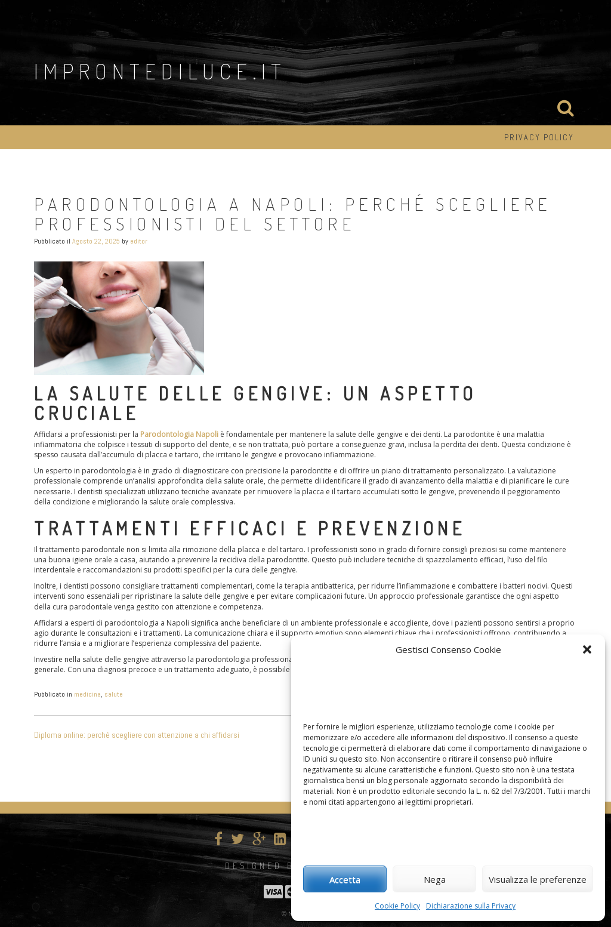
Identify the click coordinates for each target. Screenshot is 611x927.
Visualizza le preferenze (538, 879)
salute (113, 694)
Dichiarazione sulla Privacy (471, 906)
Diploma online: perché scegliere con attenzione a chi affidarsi (136, 734)
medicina (87, 694)
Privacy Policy (539, 137)
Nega (435, 879)
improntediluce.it (160, 71)
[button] (587, 649)
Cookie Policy (397, 906)
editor (138, 241)
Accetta (344, 879)
